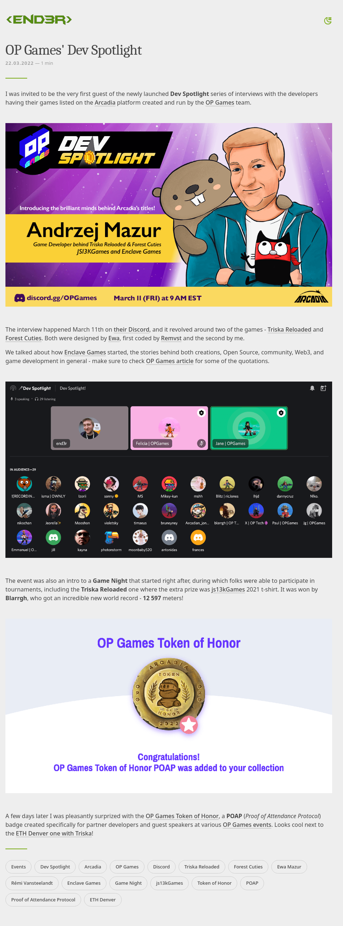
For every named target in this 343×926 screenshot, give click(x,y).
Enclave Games (85, 352)
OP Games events (247, 825)
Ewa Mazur (289, 866)
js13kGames (228, 589)
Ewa (114, 338)
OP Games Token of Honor (182, 816)
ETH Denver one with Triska (54, 833)
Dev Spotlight (55, 866)
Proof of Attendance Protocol (43, 899)
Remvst (171, 338)
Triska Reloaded (289, 329)
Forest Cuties (23, 338)
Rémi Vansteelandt (32, 883)
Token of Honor (214, 883)
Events (18, 866)
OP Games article (169, 361)
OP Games (220, 102)
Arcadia (105, 102)
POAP (252, 883)
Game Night (128, 883)
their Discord (131, 329)
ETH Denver (103, 899)
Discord (161, 866)
